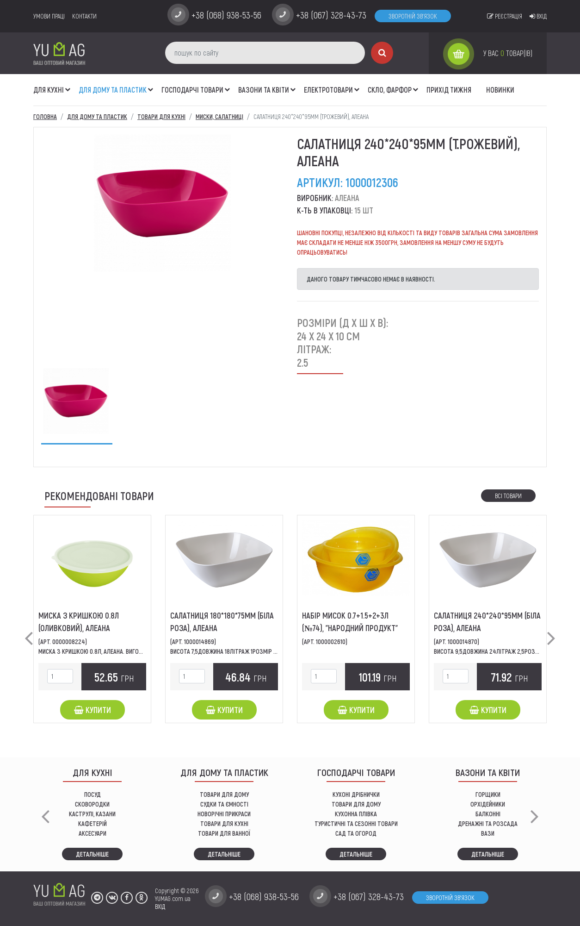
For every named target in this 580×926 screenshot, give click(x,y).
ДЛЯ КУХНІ (48, 89)
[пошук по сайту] (265, 53)
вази (487, 833)
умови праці (49, 16)
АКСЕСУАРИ (92, 833)
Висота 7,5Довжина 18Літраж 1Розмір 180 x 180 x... (237, 651)
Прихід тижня (448, 89)
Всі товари (508, 496)
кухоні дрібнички (356, 794)
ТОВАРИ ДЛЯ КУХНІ (224, 823)
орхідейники (487, 804)
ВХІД (160, 906)
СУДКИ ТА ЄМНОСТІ (224, 804)
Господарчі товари (192, 89)
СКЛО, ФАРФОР (390, 89)
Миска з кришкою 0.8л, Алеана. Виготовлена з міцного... (117, 651)
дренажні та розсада (488, 823)
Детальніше (92, 854)
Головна (45, 116)
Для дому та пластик (113, 89)
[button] (68, 85)
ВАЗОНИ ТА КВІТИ (263, 89)
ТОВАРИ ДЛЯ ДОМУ (224, 794)
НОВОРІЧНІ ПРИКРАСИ (224, 814)
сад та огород (355, 833)
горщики (487, 794)
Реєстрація (504, 16)
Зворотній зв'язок (413, 16)
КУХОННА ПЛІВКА (356, 814)
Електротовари (328, 89)
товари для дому (356, 804)
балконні (487, 814)
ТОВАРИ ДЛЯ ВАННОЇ (224, 833)
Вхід (538, 16)
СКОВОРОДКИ (92, 804)
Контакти (84, 16)
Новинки (500, 89)
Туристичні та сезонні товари (356, 823)
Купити (92, 710)
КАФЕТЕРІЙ (92, 823)
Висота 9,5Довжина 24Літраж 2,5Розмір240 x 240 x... (506, 651)
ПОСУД (92, 794)
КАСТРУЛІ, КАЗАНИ (92, 814)
